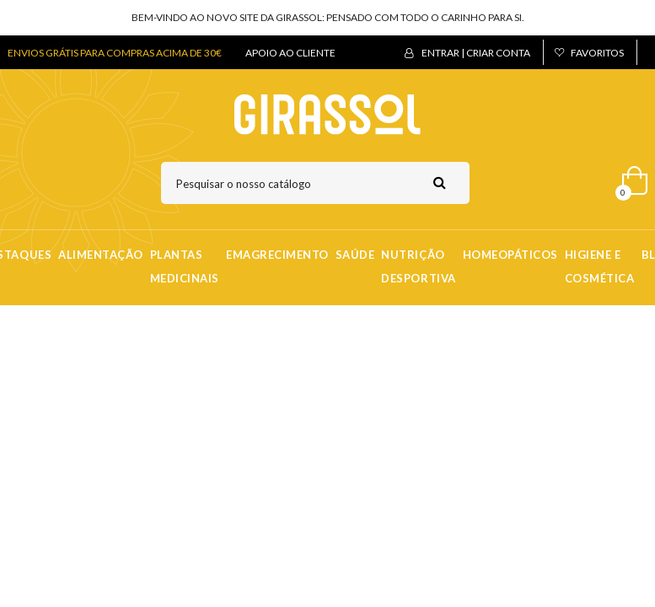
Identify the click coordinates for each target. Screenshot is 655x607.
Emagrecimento (277, 254)
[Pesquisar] (315, 183)
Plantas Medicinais (184, 266)
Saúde (355, 254)
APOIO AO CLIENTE (290, 52)
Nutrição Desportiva (418, 266)
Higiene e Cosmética (600, 266)
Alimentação (100, 254)
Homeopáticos (510, 254)
